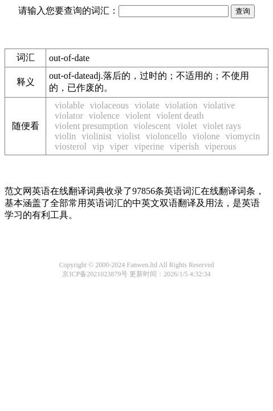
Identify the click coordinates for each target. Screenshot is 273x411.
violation (181, 105)
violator (69, 115)
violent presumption (91, 126)
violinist (96, 136)
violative (219, 105)
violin (65, 136)
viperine (149, 146)
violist (128, 136)
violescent (151, 126)
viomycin (243, 136)
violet (186, 126)
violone (206, 136)
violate (147, 105)
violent (137, 115)
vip (98, 146)
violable (69, 105)
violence (104, 115)
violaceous (109, 105)
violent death (179, 115)
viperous (220, 146)
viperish (184, 146)
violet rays (222, 126)
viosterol (71, 146)
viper (118, 146)
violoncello (166, 136)
